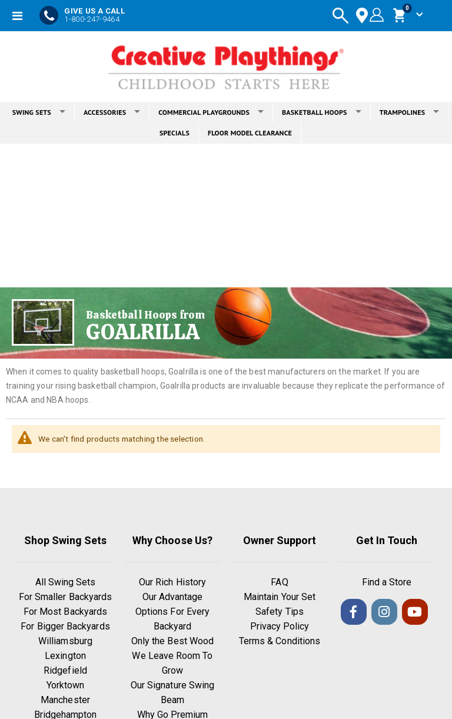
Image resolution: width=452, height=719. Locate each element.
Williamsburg (65, 641)
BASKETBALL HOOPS (321, 112)
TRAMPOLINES (410, 112)
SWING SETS (38, 112)
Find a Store (387, 582)
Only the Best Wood (172, 641)
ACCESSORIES (112, 112)
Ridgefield (65, 671)
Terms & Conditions (279, 641)
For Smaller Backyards (65, 597)
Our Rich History (172, 582)
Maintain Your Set (279, 597)
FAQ (279, 582)
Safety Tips (279, 612)
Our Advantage (172, 597)
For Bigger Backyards (65, 626)
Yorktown (65, 685)
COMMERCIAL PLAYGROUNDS (211, 112)
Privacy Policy (280, 626)
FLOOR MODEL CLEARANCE (250, 132)
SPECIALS (174, 132)
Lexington (65, 656)
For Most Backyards (65, 612)
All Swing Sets (65, 582)
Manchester (65, 700)
